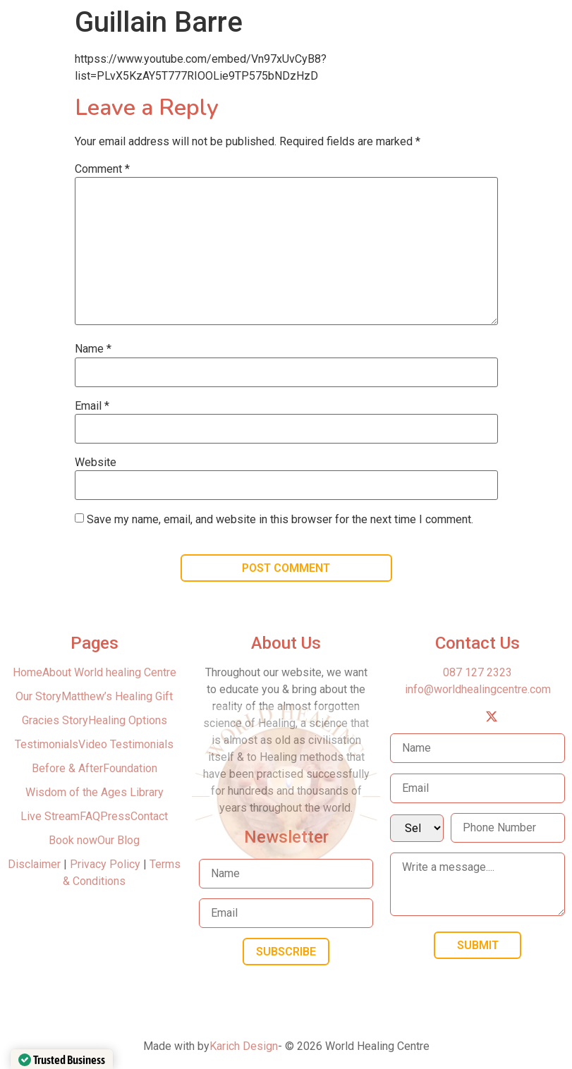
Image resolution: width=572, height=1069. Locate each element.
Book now (73, 840)
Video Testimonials (126, 744)
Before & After (67, 768)
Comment (102, 169)
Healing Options (127, 720)
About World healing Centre (109, 672)
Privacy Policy (105, 864)
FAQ (90, 816)
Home (27, 672)
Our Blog (118, 840)
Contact (149, 816)
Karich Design (243, 1046)
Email (92, 406)
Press (115, 816)
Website (95, 462)
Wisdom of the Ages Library (94, 792)
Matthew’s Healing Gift (117, 696)
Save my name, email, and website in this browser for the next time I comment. (280, 519)
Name (93, 349)
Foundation (130, 768)
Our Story (38, 696)
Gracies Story (55, 720)
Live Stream (50, 816)
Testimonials (46, 744)
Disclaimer (35, 864)
